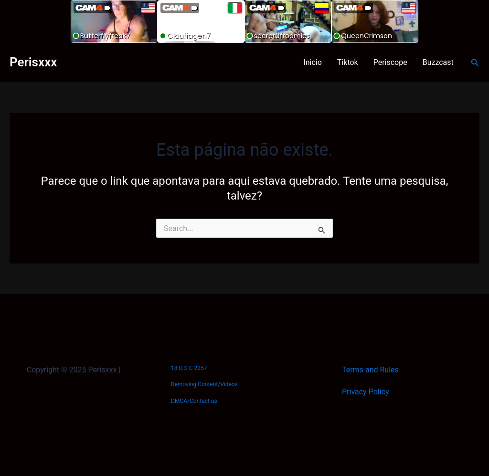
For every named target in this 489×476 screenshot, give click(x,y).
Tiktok (347, 62)
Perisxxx (33, 62)
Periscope (390, 62)
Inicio (312, 62)
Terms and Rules (370, 369)
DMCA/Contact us (194, 401)
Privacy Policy (365, 391)
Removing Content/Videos (204, 384)
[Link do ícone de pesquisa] (475, 63)
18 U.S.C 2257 (189, 368)
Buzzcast (438, 62)
